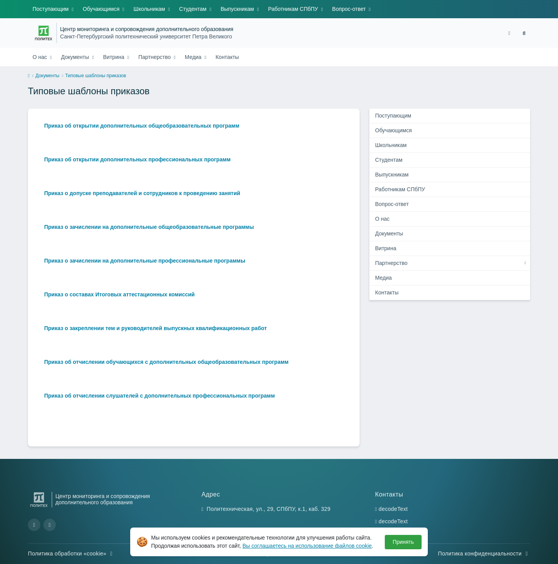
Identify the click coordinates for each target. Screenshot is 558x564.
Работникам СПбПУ (294, 9)
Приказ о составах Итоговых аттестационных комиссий (119, 294)
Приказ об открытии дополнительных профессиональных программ (137, 159)
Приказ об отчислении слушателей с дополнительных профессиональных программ (159, 396)
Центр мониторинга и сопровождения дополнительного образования (146, 29)
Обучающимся (102, 9)
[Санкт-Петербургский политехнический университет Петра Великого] (44, 33)
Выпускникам (237, 9)
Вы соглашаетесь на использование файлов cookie (307, 546)
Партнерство (155, 57)
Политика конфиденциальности (484, 553)
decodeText (393, 509)
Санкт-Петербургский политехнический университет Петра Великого (146, 37)
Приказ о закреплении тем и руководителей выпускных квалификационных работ (155, 328)
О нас (40, 57)
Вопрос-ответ (349, 9)
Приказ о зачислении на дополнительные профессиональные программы (144, 261)
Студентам (193, 9)
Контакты (227, 57)
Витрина (114, 57)
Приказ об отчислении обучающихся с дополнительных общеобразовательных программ (166, 362)
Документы (76, 57)
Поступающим (51, 9)
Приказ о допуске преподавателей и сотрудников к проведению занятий (142, 193)
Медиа (194, 57)
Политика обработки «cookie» (71, 553)
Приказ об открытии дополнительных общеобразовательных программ (141, 126)
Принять (403, 542)
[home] (28, 76)
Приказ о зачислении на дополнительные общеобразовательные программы (149, 227)
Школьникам (150, 9)
